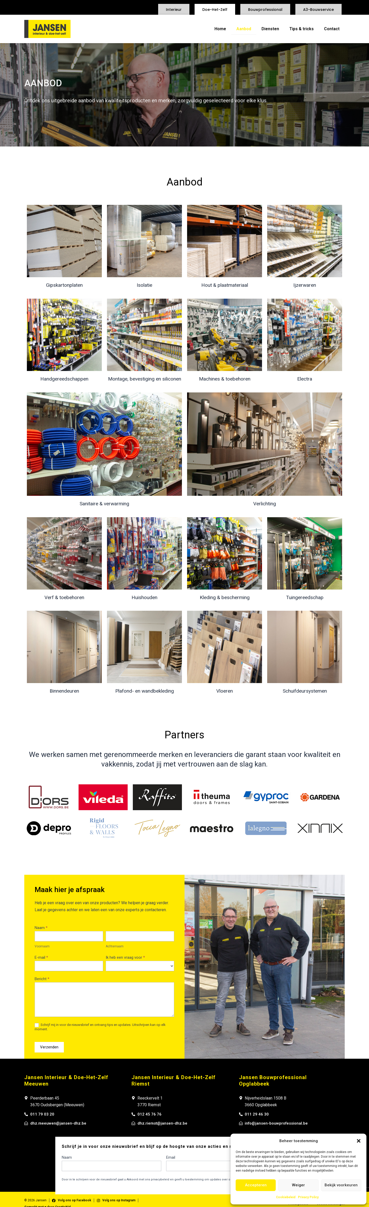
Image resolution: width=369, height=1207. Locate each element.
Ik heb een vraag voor (125, 957)
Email (170, 1158)
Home (220, 28)
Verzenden (49, 1047)
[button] (358, 1140)
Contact (332, 28)
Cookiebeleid (285, 1197)
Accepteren (256, 1185)
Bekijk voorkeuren (341, 1185)
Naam (41, 927)
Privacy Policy (308, 1197)
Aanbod (243, 28)
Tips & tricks (301, 28)
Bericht (42, 979)
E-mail (41, 957)
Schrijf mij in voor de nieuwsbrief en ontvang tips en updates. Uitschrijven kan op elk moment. (100, 1027)
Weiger (298, 1185)
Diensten (270, 28)
